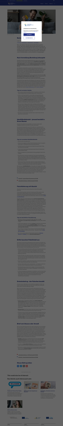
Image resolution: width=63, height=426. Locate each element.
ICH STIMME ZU (29, 34)
